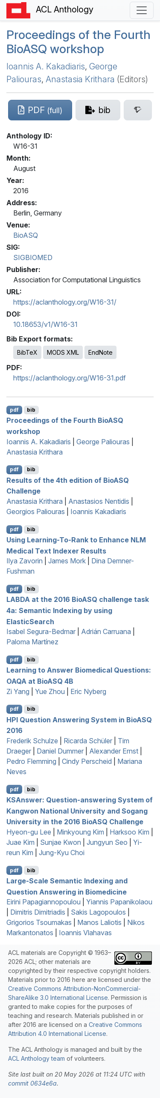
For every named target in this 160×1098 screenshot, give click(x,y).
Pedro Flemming (31, 761)
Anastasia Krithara (80, 79)
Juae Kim (20, 842)
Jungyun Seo (107, 842)
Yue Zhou (50, 691)
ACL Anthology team (36, 1058)
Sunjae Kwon (60, 842)
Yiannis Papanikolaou (119, 902)
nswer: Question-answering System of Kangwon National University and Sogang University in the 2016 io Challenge (79, 811)
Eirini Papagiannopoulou (43, 902)
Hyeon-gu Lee (28, 832)
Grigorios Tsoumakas (39, 922)
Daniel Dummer (60, 751)
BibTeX (27, 352)
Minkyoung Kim (80, 832)
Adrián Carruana (106, 631)
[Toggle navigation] (142, 10)
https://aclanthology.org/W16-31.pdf (69, 378)
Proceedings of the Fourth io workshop (78, 42)
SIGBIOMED (32, 257)
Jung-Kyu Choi (61, 852)
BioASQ (25, 235)
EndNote (100, 352)
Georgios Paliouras (35, 511)
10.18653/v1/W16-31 (45, 324)
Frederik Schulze (32, 740)
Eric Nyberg (88, 691)
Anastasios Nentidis (98, 501)
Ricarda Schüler (88, 740)
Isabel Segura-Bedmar (41, 631)
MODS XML (63, 352)
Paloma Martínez (32, 641)
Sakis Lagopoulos (98, 912)
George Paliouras (103, 441)
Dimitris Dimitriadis (37, 912)
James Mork (67, 560)
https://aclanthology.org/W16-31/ (64, 302)
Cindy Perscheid (87, 761)
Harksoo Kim (129, 832)
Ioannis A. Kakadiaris (45, 66)
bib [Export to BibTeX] (31, 410)
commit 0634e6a (32, 1083)
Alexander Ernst (113, 751)
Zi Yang (17, 691)
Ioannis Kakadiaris (98, 511)
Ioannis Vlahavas (85, 932)
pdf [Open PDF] (14, 410)
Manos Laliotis (99, 922)
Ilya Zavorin (24, 560)
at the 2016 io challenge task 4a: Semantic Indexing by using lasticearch (77, 610)
